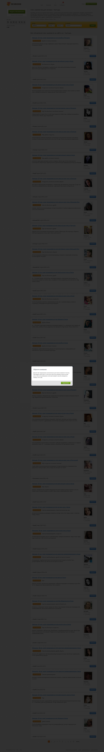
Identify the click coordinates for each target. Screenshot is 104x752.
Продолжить (65, 383)
